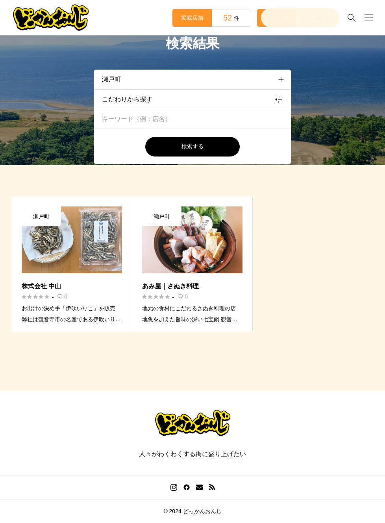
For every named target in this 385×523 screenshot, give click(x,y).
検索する (192, 146)
